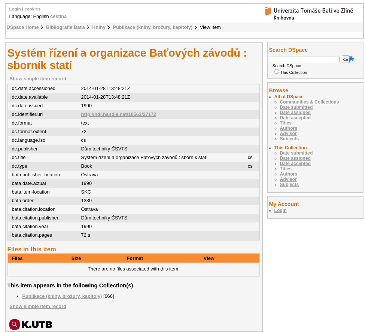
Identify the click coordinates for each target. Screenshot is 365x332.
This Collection (290, 72)
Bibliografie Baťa (65, 27)
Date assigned (295, 112)
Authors (289, 128)
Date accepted (295, 117)
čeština (58, 16)
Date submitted (296, 107)
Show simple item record (38, 78)
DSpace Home (23, 27)
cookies (32, 9)
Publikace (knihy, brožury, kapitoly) (152, 27)
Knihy (99, 27)
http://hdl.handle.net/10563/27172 (118, 114)
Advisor (288, 133)
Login (15, 9)
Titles (286, 123)
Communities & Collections (309, 102)
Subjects (289, 138)
